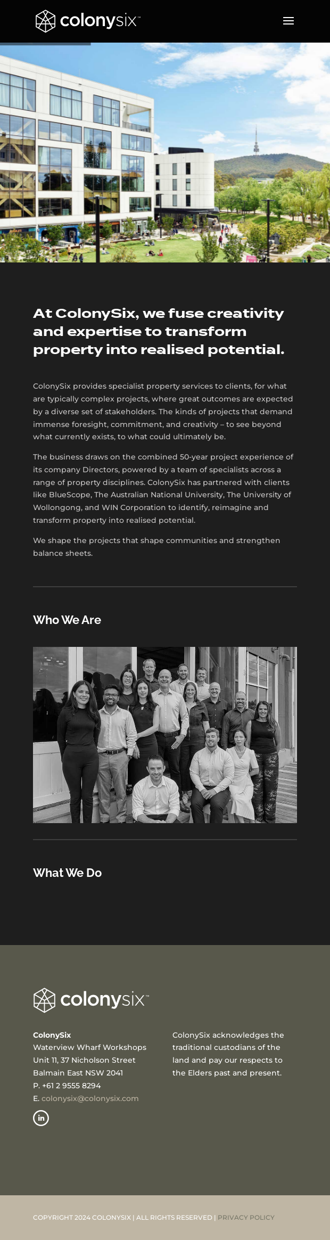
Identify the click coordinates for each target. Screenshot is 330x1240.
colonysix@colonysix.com (90, 1098)
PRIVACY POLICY (246, 1217)
